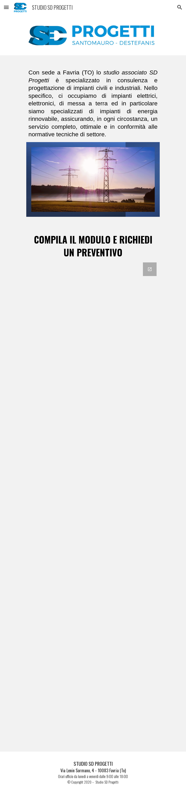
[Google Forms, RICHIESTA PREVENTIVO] (92, 503)
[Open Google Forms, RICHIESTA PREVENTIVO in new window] (150, 269)
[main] (92, 102)
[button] (6, 7)
